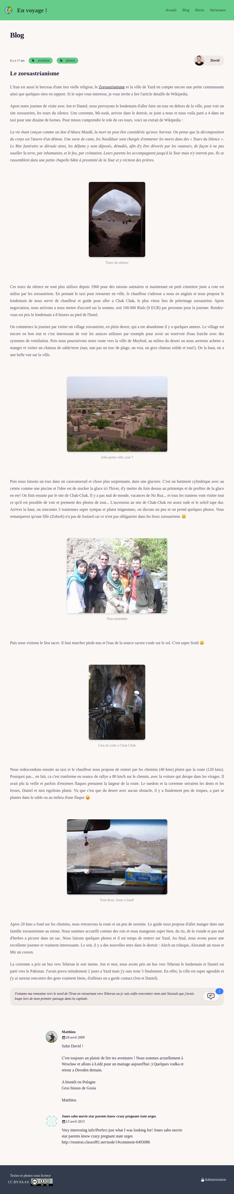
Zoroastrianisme (112, 87)
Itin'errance (218, 10)
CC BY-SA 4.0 (30, 1182)
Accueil (171, 10)
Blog (186, 10)
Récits (199, 10)
